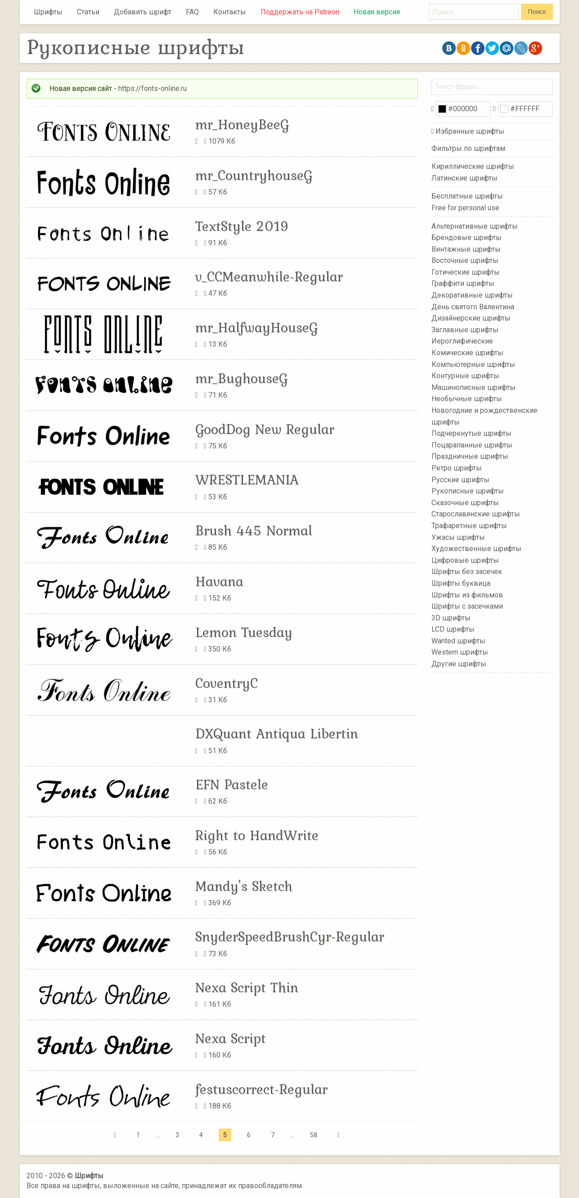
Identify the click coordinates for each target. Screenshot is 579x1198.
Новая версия (377, 12)
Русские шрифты (460, 479)
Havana (219, 581)
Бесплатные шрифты (467, 196)
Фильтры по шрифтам (468, 148)
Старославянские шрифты (475, 514)
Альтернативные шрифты (474, 226)
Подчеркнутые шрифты (471, 433)
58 (313, 1135)
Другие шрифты (458, 664)
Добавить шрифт (142, 12)
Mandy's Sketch (243, 886)
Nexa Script (230, 1038)
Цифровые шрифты (465, 560)
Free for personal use (465, 207)
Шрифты (48, 12)
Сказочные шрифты (465, 502)
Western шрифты (459, 652)
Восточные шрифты (464, 260)
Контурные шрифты (465, 375)
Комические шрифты (467, 352)
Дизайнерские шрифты (471, 318)
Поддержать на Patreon (299, 12)
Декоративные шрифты (472, 295)
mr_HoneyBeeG (242, 124)
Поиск (537, 11)
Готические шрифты (465, 272)
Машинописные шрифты (473, 387)
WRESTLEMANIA (247, 479)
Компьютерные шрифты (473, 364)
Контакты (229, 12)
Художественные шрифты (476, 548)
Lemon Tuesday (243, 632)
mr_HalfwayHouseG (256, 327)
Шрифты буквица (460, 583)
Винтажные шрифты (466, 248)
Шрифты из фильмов (467, 594)
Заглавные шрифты (464, 329)
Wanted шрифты (458, 641)
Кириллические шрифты (472, 166)
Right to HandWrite (257, 835)
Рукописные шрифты (467, 491)
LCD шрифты (453, 629)
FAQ (192, 12)
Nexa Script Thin (246, 987)
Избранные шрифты (469, 131)
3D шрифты (451, 617)
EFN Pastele (231, 784)
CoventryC (226, 683)
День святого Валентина (472, 306)
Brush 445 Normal (253, 530)
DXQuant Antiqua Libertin (276, 733)
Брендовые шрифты (466, 237)
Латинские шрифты (464, 178)
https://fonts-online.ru (152, 88)
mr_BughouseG (241, 378)
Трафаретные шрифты (469, 525)
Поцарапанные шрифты (471, 445)
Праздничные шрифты (469, 456)
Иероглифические (462, 341)
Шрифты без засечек (466, 571)
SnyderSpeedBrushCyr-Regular (289, 936)
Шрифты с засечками (467, 606)
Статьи (88, 12)
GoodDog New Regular (264, 429)
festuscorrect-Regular (261, 1089)
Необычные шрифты (466, 398)
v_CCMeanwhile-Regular (269, 276)
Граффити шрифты (462, 283)
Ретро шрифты (456, 468)
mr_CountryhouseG (253, 175)
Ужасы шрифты (458, 537)
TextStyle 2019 (242, 226)
